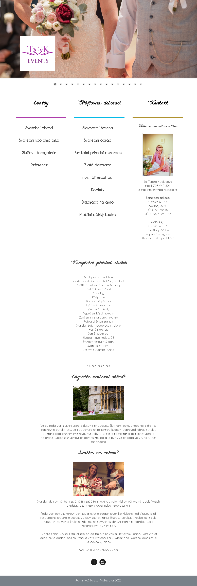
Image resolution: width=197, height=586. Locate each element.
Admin (79, 580)
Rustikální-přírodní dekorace (98, 152)
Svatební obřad (39, 128)
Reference (39, 165)
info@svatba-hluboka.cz (162, 189)
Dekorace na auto (98, 202)
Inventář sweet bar (97, 177)
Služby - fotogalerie (39, 152)
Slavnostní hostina (97, 128)
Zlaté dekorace (97, 165)
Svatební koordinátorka (39, 140)
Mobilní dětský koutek (97, 214)
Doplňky (97, 190)
